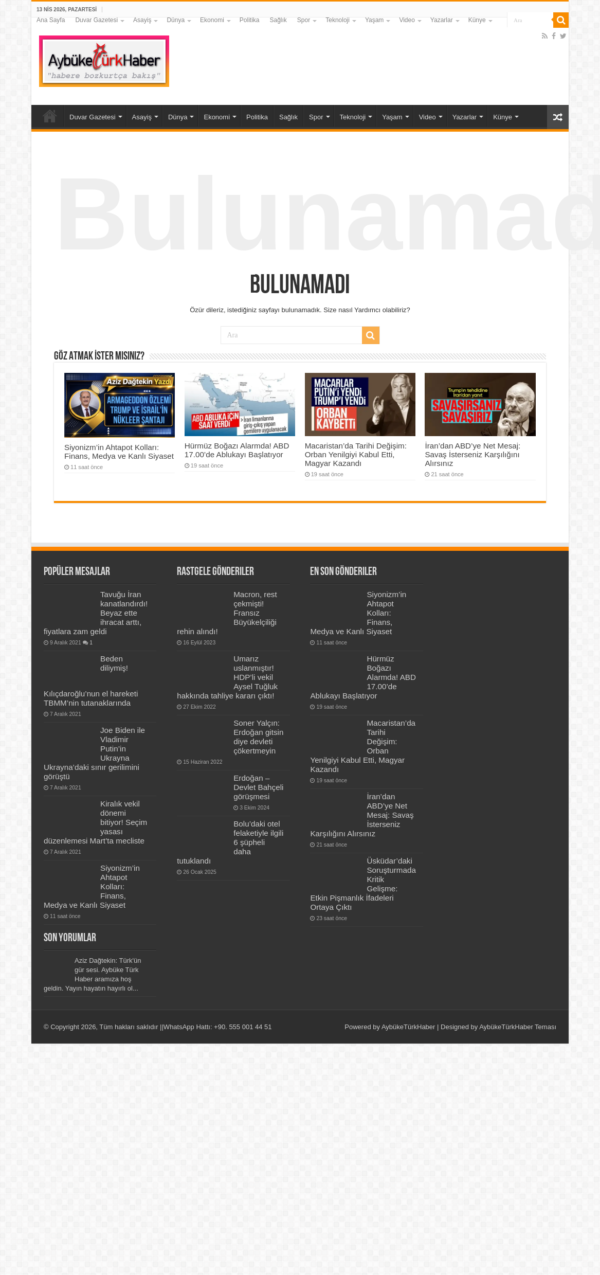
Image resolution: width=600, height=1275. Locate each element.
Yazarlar (441, 20)
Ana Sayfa (51, 20)
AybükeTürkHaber (408, 1027)
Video (406, 20)
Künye (477, 20)
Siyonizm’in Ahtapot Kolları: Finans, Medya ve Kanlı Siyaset (119, 451)
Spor (303, 20)
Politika (250, 20)
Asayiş (142, 20)
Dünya (176, 20)
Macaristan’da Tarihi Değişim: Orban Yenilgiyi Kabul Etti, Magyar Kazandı (356, 454)
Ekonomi (212, 20)
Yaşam (374, 20)
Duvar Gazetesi (96, 20)
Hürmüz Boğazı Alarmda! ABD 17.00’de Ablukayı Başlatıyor (237, 450)
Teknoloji (337, 20)
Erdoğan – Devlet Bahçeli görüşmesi (258, 787)
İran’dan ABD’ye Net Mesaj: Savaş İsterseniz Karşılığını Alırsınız (472, 454)
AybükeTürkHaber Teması (517, 1027)
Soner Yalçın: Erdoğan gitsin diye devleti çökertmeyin (258, 737)
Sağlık (277, 20)
